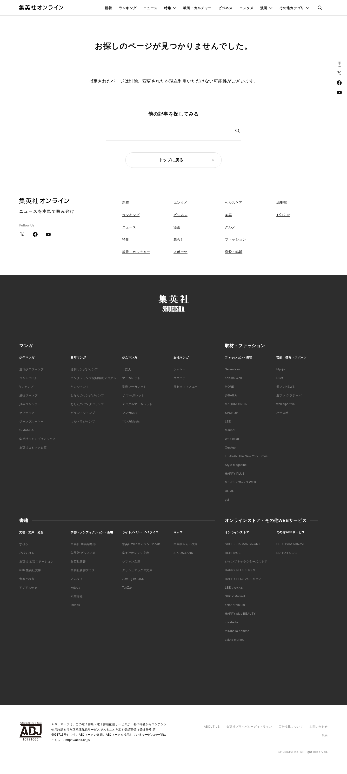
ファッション (235, 239)
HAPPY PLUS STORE (240, 570)
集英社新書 (78, 561)
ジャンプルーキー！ (33, 421)
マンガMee (129, 413)
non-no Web (233, 378)
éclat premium (235, 605)
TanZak (127, 587)
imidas (75, 605)
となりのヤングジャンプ (87, 395)
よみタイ (77, 579)
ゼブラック (26, 413)
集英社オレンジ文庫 (135, 553)
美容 (228, 215)
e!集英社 (76, 596)
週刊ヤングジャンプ (84, 369)
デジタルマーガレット (137, 404)
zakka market (234, 639)
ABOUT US (212, 726)
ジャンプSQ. (28, 378)
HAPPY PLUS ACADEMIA (243, 579)
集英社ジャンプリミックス (37, 439)
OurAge (230, 447)
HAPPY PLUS (234, 473)
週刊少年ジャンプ (31, 369)
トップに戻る (171, 160)
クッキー (180, 369)
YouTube (339, 92)
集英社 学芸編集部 (83, 544)
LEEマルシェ (234, 587)
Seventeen (232, 369)
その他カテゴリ (291, 8)
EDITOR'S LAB (287, 553)
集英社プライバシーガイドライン (249, 726)
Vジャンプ (26, 386)
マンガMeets (131, 421)
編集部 (281, 202)
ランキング (128, 8)
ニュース (150, 8)
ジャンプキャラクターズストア (246, 561)
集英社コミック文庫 (33, 447)
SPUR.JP (231, 413)
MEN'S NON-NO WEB (240, 482)
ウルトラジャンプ (83, 421)
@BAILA (231, 395)
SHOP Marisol (235, 596)
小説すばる (26, 553)
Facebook (339, 83)
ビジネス (225, 8)
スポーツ (180, 252)
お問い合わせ (318, 726)
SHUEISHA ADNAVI (290, 544)
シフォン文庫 (131, 561)
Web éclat (232, 439)
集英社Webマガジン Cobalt (141, 544)
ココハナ (180, 378)
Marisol (230, 430)
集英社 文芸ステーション (36, 561)
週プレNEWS (285, 386)
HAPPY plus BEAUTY (240, 613)
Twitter (339, 73)
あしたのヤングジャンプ (87, 404)
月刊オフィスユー (186, 386)
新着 (108, 8)
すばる (23, 544)
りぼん (126, 369)
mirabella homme (237, 631)
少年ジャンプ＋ (29, 404)
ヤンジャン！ (80, 386)
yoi (227, 499)
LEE (228, 421)
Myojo (280, 369)
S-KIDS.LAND (183, 553)
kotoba (75, 587)
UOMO (229, 491)
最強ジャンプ (28, 395)
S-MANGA (26, 430)
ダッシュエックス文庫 (137, 570)
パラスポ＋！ (285, 413)
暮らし (179, 239)
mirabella (231, 622)
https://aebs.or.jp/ (77, 740)
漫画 (263, 8)
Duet (279, 378)
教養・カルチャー (197, 8)
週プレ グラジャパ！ (290, 395)
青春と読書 (26, 579)
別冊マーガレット (134, 386)
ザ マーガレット (133, 395)
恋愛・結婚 (233, 252)
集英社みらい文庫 (186, 544)
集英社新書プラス (83, 570)
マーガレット (131, 378)
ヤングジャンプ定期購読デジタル (93, 378)
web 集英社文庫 (30, 570)
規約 (325, 735)
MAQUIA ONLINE (237, 404)
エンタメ (246, 8)
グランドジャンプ (83, 413)
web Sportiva (285, 404)
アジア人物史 (28, 587)
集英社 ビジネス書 (83, 553)
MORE (229, 386)
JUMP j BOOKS (133, 579)
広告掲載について (291, 726)
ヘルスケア (233, 202)
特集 (167, 8)
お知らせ (283, 215)
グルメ (230, 227)
